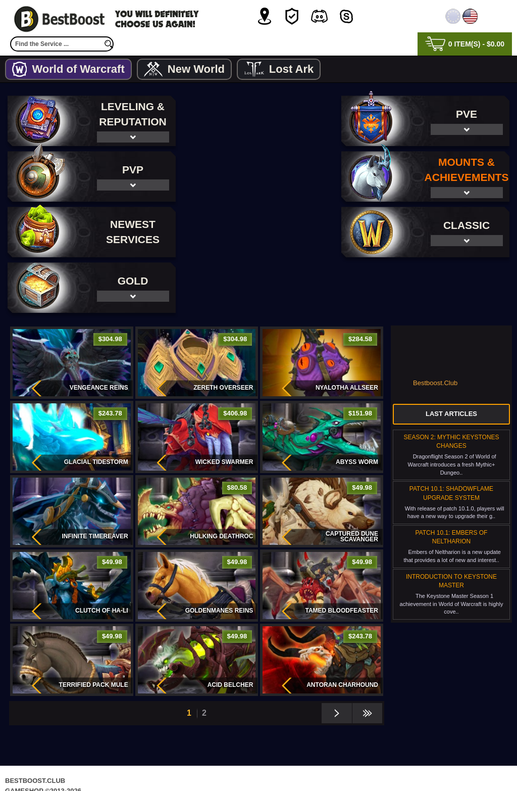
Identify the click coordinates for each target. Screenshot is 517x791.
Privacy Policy (216, 763)
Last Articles (451, 358)
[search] (108, 44)
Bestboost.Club (435, 327)
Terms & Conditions (291, 763)
